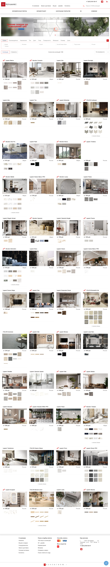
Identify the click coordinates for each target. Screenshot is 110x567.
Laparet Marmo (10, 60)
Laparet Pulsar (60, 407)
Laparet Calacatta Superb (36, 372)
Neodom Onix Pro (10, 142)
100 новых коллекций (44, 540)
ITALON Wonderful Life (92, 290)
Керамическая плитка (19, 11)
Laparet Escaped (10, 490)
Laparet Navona (90, 490)
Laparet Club (35, 332)
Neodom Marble (10, 177)
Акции (54, 6)
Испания (24, 44)
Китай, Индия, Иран (62, 44)
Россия (93, 44)
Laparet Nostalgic (88, 60)
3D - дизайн (41, 543)
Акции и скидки (23, 543)
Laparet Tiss (33, 100)
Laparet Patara (88, 177)
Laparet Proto (63, 448)
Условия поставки (24, 550)
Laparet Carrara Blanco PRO (91, 249)
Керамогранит (41, 11)
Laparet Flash (33, 142)
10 (63, 565)
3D (81, 11)
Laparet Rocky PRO (91, 448)
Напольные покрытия (63, 11)
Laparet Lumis (60, 490)
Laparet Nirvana (63, 332)
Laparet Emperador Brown (64, 290)
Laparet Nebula (90, 372)
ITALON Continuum (91, 100)
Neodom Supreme (37, 218)
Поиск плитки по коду (44, 552)
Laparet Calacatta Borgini (63, 218)
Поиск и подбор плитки (45, 538)
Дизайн (60, 6)
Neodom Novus (63, 142)
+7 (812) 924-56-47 (91, 2)
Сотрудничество (23, 545)
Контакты (67, 6)
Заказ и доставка (46, 6)
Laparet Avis (60, 60)
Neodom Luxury (63, 177)
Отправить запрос (43, 550)
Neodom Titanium (91, 407)
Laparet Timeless (91, 142)
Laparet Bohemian (64, 100)
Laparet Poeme (90, 218)
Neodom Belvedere (11, 249)
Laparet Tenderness (8, 448)
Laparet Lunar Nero (89, 332)
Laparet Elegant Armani (9, 218)
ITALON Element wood (36, 490)
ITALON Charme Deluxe (36, 448)
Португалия (77, 44)
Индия (6, 44)
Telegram (102, 2)
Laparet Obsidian (7, 372)
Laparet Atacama (7, 407)
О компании (35, 6)
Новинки (94, 11)
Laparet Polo (35, 290)
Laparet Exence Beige (9, 290)
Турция (6, 46)
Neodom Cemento (37, 60)
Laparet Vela (62, 372)
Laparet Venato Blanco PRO (37, 177)
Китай (41, 44)
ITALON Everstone (8, 332)
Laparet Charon (61, 249)
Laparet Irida (6, 100)
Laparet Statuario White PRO (40, 407)
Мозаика (40, 548)
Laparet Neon (33, 249)
